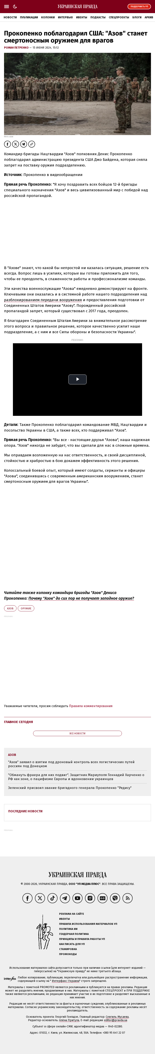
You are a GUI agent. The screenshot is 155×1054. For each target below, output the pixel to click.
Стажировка (68, 949)
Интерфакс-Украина (65, 981)
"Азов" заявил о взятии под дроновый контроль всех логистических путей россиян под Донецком (71, 764)
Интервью (65, 17)
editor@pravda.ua (115, 1020)
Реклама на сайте (71, 913)
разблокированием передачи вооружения (43, 300)
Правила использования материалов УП (88, 923)
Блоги (136, 17)
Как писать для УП (72, 944)
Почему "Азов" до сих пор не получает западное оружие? (81, 598)
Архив (149, 17)
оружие (26, 608)
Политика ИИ (68, 928)
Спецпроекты (119, 17)
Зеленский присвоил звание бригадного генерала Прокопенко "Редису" (70, 788)
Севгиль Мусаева (117, 1017)
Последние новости (25, 811)
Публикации (29, 17)
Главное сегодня (18, 722)
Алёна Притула (69, 1020)
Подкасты (98, 17)
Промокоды (68, 954)
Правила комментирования (91, 706)
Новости (10, 17)
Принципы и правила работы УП (82, 939)
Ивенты (81, 17)
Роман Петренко (16, 47)
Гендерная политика (74, 933)
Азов (10, 608)
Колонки (48, 17)
